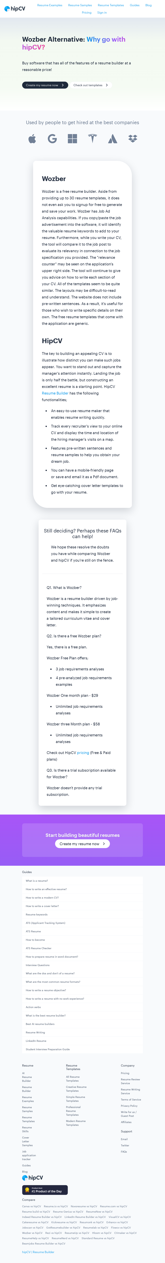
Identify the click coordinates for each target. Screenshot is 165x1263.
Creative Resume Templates (76, 1088)
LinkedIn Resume (36, 1040)
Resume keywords (37, 914)
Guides (135, 5)
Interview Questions (38, 965)
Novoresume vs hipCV (84, 1206)
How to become (35, 939)
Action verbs (33, 1007)
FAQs (124, 1151)
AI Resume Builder (27, 1077)
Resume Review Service (130, 1081)
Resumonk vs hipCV (92, 1222)
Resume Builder (55, 393)
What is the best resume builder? (46, 1015)
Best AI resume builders (40, 1023)
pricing (83, 752)
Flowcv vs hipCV (121, 1227)
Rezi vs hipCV (53, 1232)
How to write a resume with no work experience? (55, 998)
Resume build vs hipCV (36, 1211)
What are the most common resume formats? (53, 981)
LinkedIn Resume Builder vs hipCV (85, 1216)
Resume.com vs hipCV (113, 1206)
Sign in (102, 12)
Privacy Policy (129, 1105)
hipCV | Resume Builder (38, 1252)
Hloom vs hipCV (101, 1232)
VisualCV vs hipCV (120, 1216)
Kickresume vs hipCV (64, 1222)
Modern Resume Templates (76, 1122)
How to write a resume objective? (46, 990)
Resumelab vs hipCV (95, 1227)
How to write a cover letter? (42, 906)
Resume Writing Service (130, 1091)
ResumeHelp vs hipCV (35, 1238)
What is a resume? (37, 880)
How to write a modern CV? (42, 897)
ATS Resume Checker (38, 948)
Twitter (125, 1145)
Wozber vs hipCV (32, 1232)
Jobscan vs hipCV (32, 1227)
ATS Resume (33, 931)
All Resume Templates (73, 1078)
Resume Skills (27, 1129)
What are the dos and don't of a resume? (50, 973)
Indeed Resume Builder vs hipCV (42, 1216)
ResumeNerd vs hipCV (65, 1238)
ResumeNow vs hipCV (99, 1211)
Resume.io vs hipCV (56, 1206)
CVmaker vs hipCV (125, 1232)
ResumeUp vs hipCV (77, 1232)
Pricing (86, 12)
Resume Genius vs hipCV (68, 1211)
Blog (148, 5)
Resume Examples (49, 5)
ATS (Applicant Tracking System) (45, 922)
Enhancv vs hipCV (117, 1222)
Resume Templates (111, 5)
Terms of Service (131, 1099)
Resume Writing (35, 1032)
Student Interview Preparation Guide (48, 1049)
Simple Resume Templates (75, 1098)
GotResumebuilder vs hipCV (63, 1227)
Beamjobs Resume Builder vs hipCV (43, 1243)
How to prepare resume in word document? (52, 956)
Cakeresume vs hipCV (35, 1222)
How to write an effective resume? (46, 889)
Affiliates (126, 1122)
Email (124, 1139)
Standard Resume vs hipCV (98, 1238)
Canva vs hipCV (31, 1206)
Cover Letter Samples (27, 1141)
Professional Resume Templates (73, 1110)
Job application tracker (27, 1155)
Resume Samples (80, 5)
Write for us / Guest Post (129, 1113)
